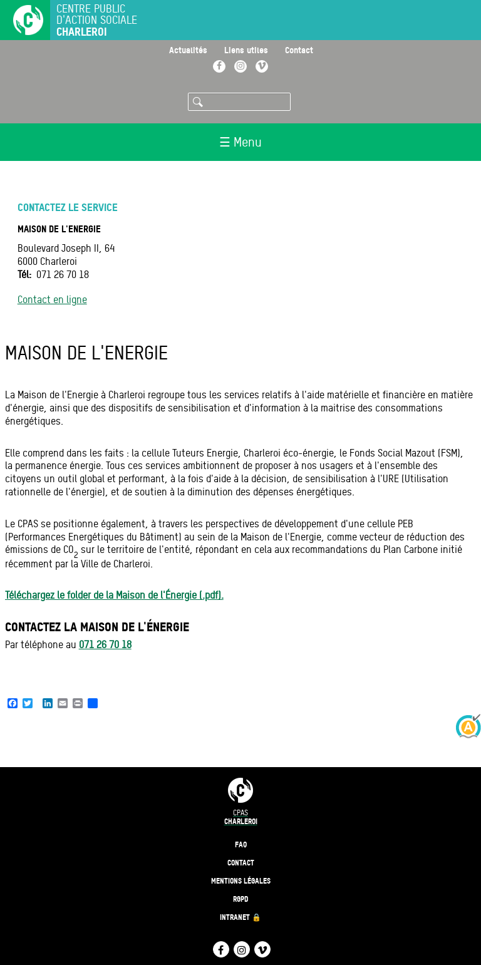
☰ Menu (240, 142)
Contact (299, 49)
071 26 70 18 (105, 645)
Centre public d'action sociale (96, 20)
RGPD (241, 899)
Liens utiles (246, 49)
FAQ (241, 844)
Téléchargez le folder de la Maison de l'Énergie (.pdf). (114, 595)
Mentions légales (241, 880)
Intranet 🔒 (240, 917)
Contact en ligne (52, 300)
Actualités (188, 49)
